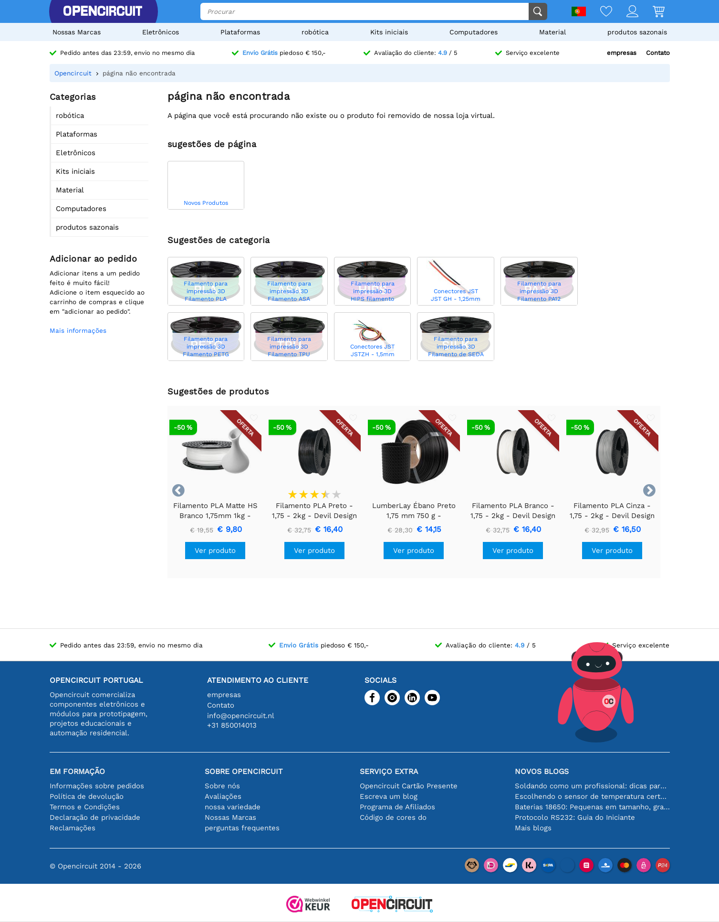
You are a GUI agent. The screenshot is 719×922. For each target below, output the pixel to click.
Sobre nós (222, 786)
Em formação (77, 771)
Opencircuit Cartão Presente (409, 786)
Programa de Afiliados (397, 807)
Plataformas (240, 32)
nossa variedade (233, 807)
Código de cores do (393, 817)
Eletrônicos (160, 32)
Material (552, 32)
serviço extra (389, 771)
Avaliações (223, 796)
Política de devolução (87, 796)
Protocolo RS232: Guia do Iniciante (575, 817)
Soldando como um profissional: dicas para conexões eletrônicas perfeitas (592, 786)
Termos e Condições (85, 807)
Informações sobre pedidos (97, 786)
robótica (315, 32)
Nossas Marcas (76, 32)
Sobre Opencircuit (244, 771)
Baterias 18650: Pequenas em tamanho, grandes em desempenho (592, 807)
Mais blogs (533, 828)
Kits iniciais (389, 32)
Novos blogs (542, 771)
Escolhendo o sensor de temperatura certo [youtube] (592, 796)
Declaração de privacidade (95, 817)
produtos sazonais (637, 32)
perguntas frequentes (242, 828)
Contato (658, 52)
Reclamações (72, 828)
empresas (621, 52)
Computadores (473, 32)
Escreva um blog (388, 796)
